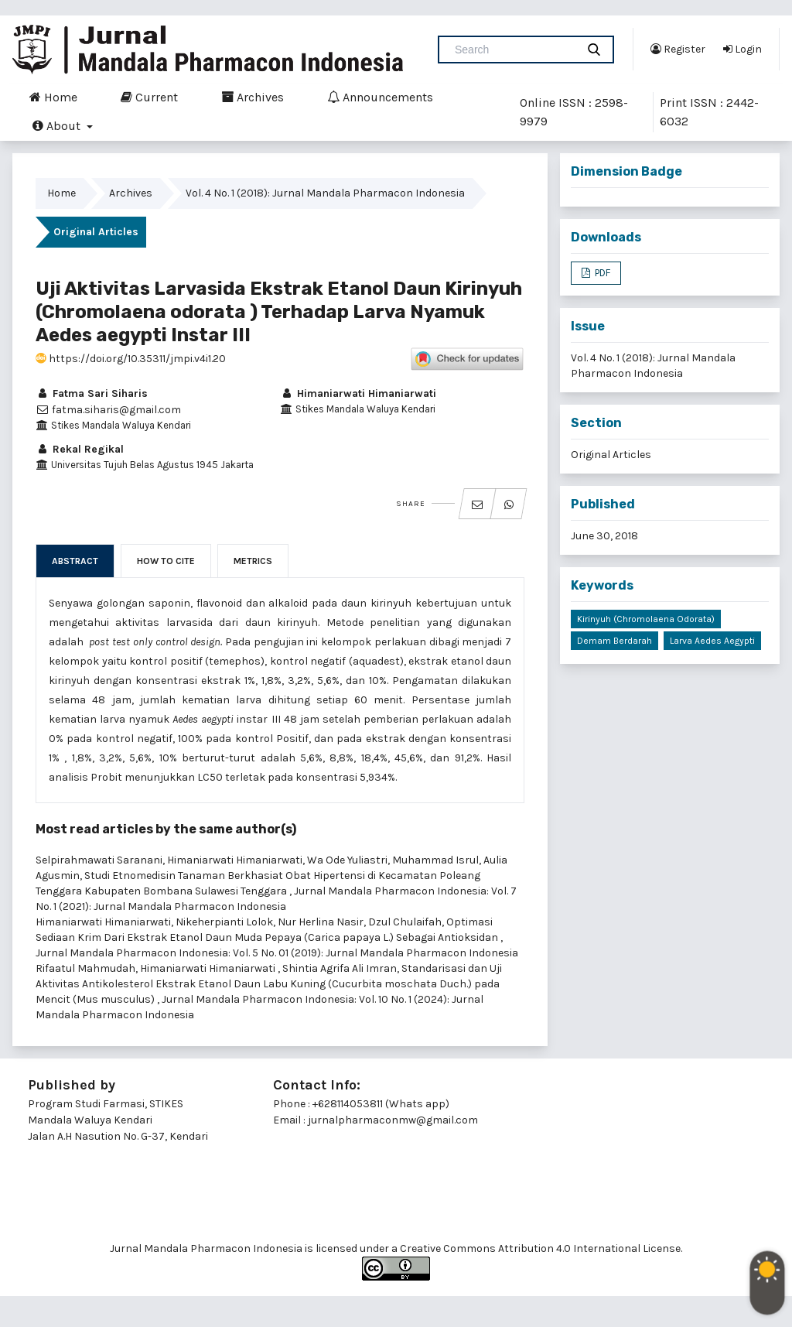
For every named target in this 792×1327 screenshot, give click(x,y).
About (58, 125)
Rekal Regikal (80, 449)
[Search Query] (513, 49)
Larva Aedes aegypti (712, 640)
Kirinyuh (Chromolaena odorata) (646, 619)
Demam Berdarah (614, 640)
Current (149, 96)
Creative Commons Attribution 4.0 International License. (541, 1248)
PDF (601, 273)
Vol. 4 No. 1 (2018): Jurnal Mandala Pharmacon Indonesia (325, 193)
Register (677, 48)
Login (742, 48)
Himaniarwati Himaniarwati (358, 393)
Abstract (75, 561)
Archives (252, 96)
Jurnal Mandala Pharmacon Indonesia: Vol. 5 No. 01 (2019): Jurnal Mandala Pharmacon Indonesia (277, 952)
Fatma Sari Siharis (92, 393)
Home (53, 96)
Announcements (380, 96)
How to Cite (166, 561)
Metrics (253, 561)
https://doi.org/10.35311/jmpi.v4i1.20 (131, 358)
